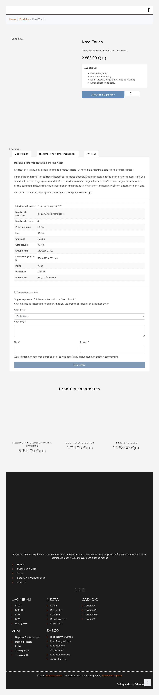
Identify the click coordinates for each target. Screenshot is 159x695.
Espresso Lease (54, 675)
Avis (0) (91, 153)
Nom (17, 342)
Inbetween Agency (112, 675)
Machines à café (101, 50)
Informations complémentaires (57, 153)
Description (21, 153)
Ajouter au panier (103, 94)
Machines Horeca (119, 50)
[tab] (21, 154)
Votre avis (20, 321)
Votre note (20, 309)
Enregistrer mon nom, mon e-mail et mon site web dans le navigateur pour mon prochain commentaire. (67, 356)
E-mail (84, 342)
